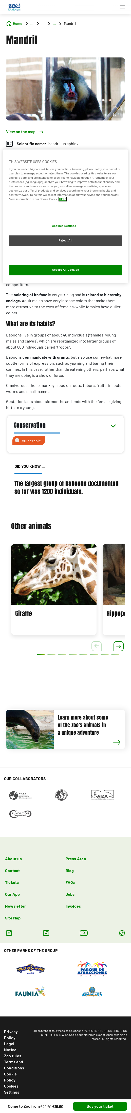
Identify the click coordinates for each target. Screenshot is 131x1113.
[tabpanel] (54, 589)
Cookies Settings (11, 1089)
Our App (12, 894)
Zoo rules (12, 1055)
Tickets (12, 882)
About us (13, 858)
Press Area (76, 858)
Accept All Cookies (65, 269)
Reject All (65, 240)
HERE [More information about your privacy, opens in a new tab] (62, 199)
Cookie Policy (10, 1076)
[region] (65, 216)
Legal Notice (10, 1046)
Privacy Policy (11, 1034)
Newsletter (15, 906)
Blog (70, 870)
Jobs (70, 894)
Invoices (73, 906)
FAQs (70, 882)
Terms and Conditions (14, 1064)
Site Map (13, 917)
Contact (12, 870)
